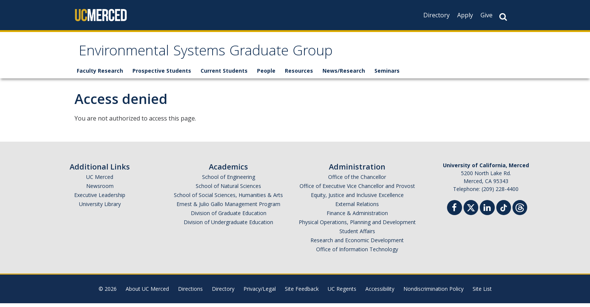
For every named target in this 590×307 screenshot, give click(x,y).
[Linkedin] (487, 212)
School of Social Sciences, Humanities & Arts (228, 198)
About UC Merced (147, 292)
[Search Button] (503, 16)
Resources (299, 74)
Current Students (224, 74)
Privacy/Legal (259, 292)
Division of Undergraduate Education (228, 225)
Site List (482, 292)
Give (487, 15)
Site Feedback (302, 292)
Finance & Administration (357, 216)
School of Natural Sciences (228, 189)
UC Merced (99, 180)
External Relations (357, 207)
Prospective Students (161, 74)
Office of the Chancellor (357, 180)
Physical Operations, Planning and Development (357, 225)
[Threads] (519, 210)
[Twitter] (471, 210)
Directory (436, 15)
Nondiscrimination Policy (433, 292)
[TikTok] (503, 210)
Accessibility (379, 292)
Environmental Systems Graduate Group (229, 54)
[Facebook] (454, 212)
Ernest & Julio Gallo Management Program (228, 207)
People (266, 74)
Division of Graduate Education (228, 216)
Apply (465, 15)
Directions (190, 292)
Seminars (387, 74)
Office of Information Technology (357, 253)
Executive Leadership (99, 198)
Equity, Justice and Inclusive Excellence (357, 198)
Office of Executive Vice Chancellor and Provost (357, 189)
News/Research (343, 74)
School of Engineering (228, 180)
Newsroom (100, 189)
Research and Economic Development (357, 243)
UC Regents (342, 292)
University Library (100, 207)
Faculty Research (100, 74)
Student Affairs (357, 234)
